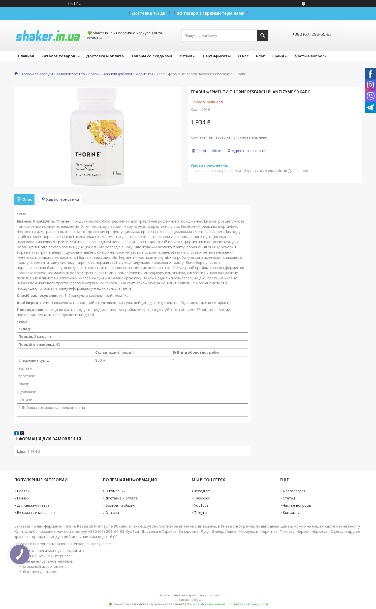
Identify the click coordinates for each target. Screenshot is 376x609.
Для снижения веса (33, 505)
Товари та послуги (37, 74)
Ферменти (144, 74)
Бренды (279, 55)
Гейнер (23, 498)
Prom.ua (213, 595)
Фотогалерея (294, 491)
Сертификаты (217, 55)
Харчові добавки (118, 74)
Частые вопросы (311, 55)
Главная (26, 55)
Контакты (291, 512)
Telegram (202, 512)
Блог (260, 55)
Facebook (202, 498)
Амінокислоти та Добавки (78, 74)
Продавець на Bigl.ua (188, 600)
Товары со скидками (151, 55)
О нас (243, 55)
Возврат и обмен (120, 505)
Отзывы (187, 55)
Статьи (289, 498)
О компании (115, 491)
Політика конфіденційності (248, 604)
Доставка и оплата (105, 55)
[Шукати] (262, 35)
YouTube (201, 505)
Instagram (202, 491)
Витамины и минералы (36, 512)
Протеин (24, 491)
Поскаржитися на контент (206, 604)
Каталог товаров (58, 55)
